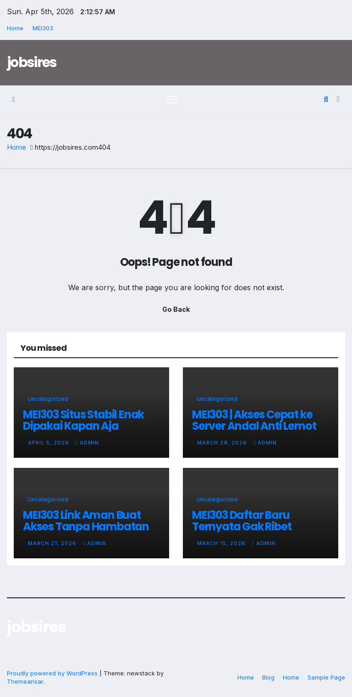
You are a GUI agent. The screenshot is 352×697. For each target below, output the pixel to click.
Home (15, 28)
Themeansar (25, 681)
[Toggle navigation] (172, 99)
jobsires (31, 62)
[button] (326, 99)
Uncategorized (48, 398)
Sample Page (326, 677)
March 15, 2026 (222, 543)
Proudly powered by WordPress (53, 673)
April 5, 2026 (49, 442)
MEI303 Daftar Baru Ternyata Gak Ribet (241, 520)
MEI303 (43, 28)
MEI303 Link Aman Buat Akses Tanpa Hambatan (86, 520)
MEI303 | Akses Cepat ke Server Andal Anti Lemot (254, 420)
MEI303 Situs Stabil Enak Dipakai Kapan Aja (83, 420)
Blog (268, 677)
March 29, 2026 (223, 442)
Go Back (176, 309)
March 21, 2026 (53, 543)
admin (87, 442)
